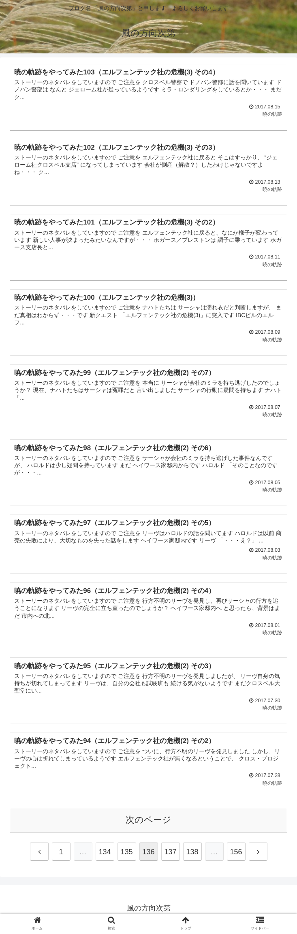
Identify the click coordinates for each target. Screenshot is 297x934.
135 (126, 854)
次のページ (148, 822)
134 (104, 854)
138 (192, 854)
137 (170, 854)
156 (236, 854)
